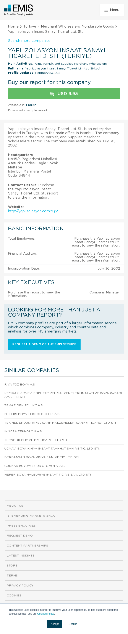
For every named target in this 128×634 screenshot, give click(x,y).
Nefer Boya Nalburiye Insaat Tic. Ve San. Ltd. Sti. (47, 474)
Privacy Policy (20, 585)
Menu (111, 10)
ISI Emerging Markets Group (32, 515)
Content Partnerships (27, 545)
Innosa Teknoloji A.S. (23, 431)
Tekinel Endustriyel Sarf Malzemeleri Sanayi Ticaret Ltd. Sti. (60, 422)
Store (12, 565)
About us (15, 505)
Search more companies (29, 41)
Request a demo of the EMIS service (44, 344)
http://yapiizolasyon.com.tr (33, 211)
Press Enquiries (21, 525)
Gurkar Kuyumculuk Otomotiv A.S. (34, 466)
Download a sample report (27, 110)
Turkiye (29, 26)
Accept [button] (55, 624)
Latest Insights (20, 555)
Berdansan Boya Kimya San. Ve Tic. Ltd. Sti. (41, 457)
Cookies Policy (45, 613)
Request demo (20, 535)
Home (13, 26)
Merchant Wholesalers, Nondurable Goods (77, 26)
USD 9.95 (64, 94)
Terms (12, 575)
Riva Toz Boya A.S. (20, 384)
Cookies (14, 595)
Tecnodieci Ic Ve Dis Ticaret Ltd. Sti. (36, 440)
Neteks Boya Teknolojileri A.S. (32, 414)
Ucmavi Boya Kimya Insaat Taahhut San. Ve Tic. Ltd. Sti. (52, 448)
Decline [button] (73, 624)
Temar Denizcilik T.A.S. (23, 405)
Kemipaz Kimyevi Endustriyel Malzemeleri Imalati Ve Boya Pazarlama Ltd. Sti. (63, 395)
